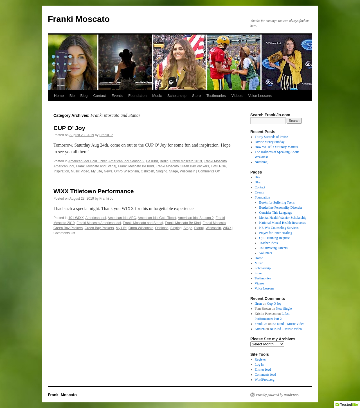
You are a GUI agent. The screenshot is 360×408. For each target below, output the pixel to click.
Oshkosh (147, 171)
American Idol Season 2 (126, 161)
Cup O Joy (274, 304)
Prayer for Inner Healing (275, 233)
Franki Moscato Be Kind (136, 166)
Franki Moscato (79, 19)
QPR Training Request (274, 238)
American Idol (95, 218)
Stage (173, 171)
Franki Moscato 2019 (186, 161)
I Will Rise (218, 166)
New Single (284, 309)
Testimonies (216, 96)
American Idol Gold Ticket (87, 161)
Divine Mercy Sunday (270, 142)
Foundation (137, 96)
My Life (96, 171)
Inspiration (61, 171)
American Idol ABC (122, 218)
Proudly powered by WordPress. (277, 395)
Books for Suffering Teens (276, 202)
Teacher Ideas (268, 243)
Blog (83, 96)
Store (196, 96)
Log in (259, 364)
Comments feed (265, 375)
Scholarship (176, 96)
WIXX (227, 228)
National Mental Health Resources (282, 223)
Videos (237, 96)
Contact (99, 96)
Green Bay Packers (99, 228)
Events (117, 96)
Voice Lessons (260, 96)
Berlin (164, 161)
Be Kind (152, 161)
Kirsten (260, 329)
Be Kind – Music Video (289, 324)
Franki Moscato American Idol (98, 223)
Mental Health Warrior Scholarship (282, 218)
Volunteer (265, 253)
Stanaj (199, 228)
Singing (161, 171)
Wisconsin (187, 171)
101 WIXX (76, 218)
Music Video (80, 171)
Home (59, 96)
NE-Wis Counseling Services (278, 228)
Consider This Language (275, 213)
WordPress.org (264, 380)
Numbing (261, 162)
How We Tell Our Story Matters (276, 147)
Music (157, 96)
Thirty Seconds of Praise (271, 137)
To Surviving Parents (273, 248)
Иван (258, 304)
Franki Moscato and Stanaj (96, 166)
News (108, 171)
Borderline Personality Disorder (280, 207)
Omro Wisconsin (126, 171)
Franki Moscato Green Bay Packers (182, 166)
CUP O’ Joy (69, 128)
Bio (72, 96)
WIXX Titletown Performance (93, 191)
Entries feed (263, 369)
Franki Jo (106, 135)
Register (260, 359)
